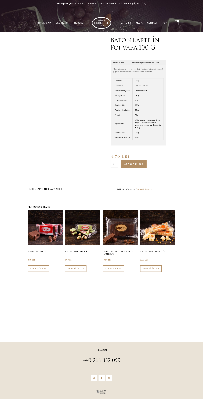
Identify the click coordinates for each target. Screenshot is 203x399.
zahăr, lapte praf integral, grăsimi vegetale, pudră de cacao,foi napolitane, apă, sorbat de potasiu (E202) (148, 124)
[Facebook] (102, 378)
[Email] (109, 378)
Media (138, 23)
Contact (150, 23)
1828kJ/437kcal (141, 91)
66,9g (137, 105)
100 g (137, 133)
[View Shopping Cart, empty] (174, 22)
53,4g (137, 110)
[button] (169, 23)
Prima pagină (45, 23)
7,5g (136, 115)
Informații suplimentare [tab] (146, 62)
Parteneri (125, 23)
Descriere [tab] (119, 62)
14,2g (137, 96)
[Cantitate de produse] (114, 164)
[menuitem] (161, 23)
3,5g (136, 100)
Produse (78, 23)
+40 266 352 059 (101, 360)
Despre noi (63, 23)
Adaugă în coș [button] (39, 269)
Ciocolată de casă (143, 189)
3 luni (137, 138)
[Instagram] (94, 378)
